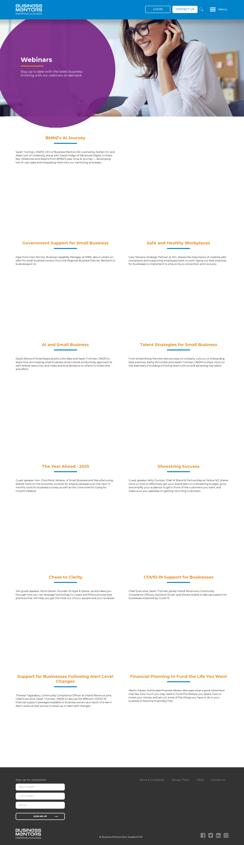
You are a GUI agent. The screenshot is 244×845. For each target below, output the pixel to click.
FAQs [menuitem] (200, 779)
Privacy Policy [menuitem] (180, 779)
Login (158, 9)
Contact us (185, 9)
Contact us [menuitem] (218, 779)
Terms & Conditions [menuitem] (151, 779)
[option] (122, 73)
